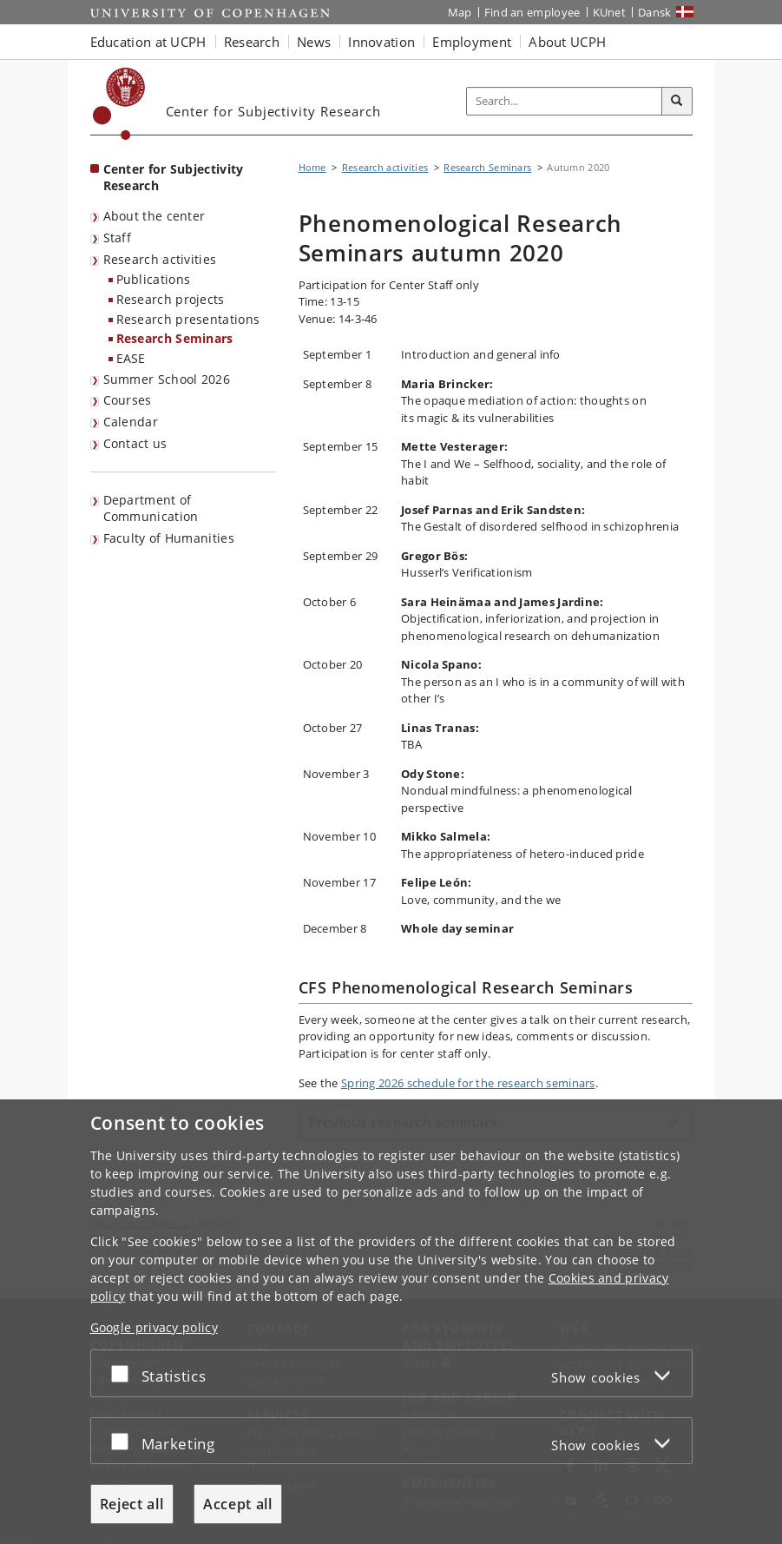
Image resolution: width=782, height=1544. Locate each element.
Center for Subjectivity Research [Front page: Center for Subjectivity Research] (173, 177)
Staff (117, 237)
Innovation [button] (381, 41)
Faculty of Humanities (168, 538)
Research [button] (251, 41)
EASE (131, 358)
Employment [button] (471, 41)
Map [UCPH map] (460, 12)
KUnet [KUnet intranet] (610, 12)
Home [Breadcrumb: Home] (312, 167)
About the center (154, 216)
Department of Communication (151, 508)
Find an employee (532, 12)
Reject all (132, 1504)
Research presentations (188, 319)
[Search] (677, 101)
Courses (127, 400)
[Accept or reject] (124, 1373)
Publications (153, 279)
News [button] (314, 41)
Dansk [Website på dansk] (655, 12)
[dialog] (391, 1321)
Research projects (170, 299)
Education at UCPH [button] (148, 41)
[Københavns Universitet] (119, 104)
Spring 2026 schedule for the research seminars (468, 1083)
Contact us (135, 443)
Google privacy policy (154, 1327)
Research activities (160, 259)
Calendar (130, 421)
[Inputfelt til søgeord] (564, 101)
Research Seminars (174, 338)
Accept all (238, 1504)
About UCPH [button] (567, 41)
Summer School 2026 (166, 379)
